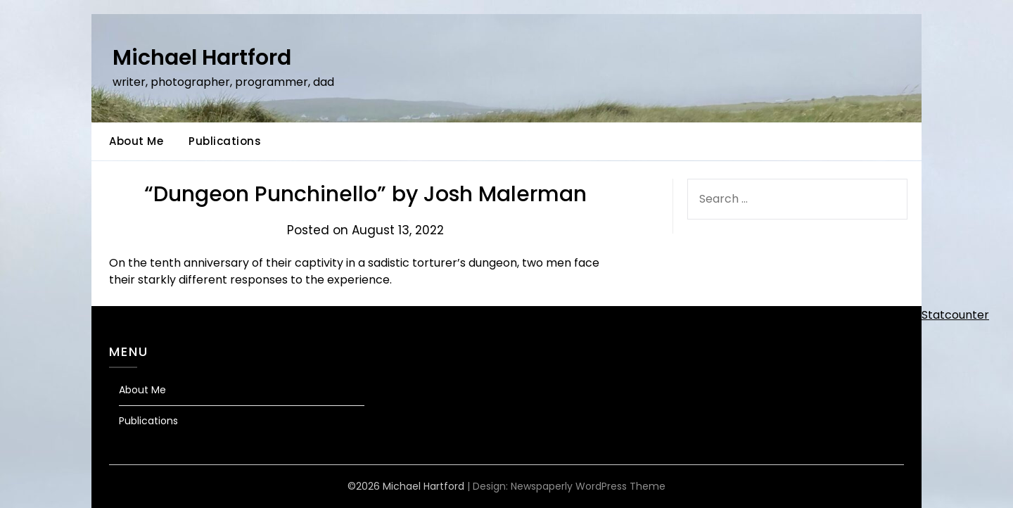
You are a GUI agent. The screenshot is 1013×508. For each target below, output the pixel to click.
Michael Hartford (202, 57)
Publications (225, 141)
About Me (136, 141)
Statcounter (955, 315)
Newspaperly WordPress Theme (588, 486)
